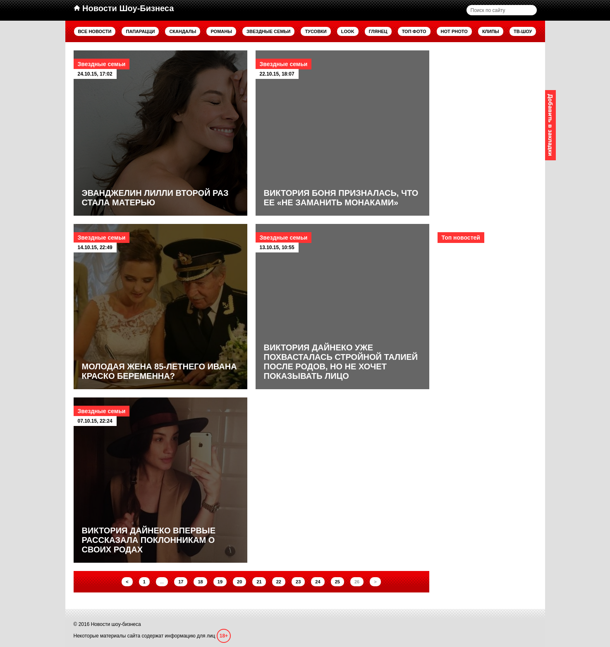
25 (337, 581)
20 (239, 581)
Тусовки (315, 31)
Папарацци (140, 31)
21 (258, 581)
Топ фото (414, 31)
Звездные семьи (268, 31)
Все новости (95, 31)
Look (347, 31)
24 (317, 581)
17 (180, 581)
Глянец (378, 31)
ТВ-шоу (523, 31)
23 (298, 581)
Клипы (490, 31)
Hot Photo (454, 31)
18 (200, 581)
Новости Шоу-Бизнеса (124, 8)
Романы (221, 31)
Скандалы (182, 31)
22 (278, 581)
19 (220, 581)
